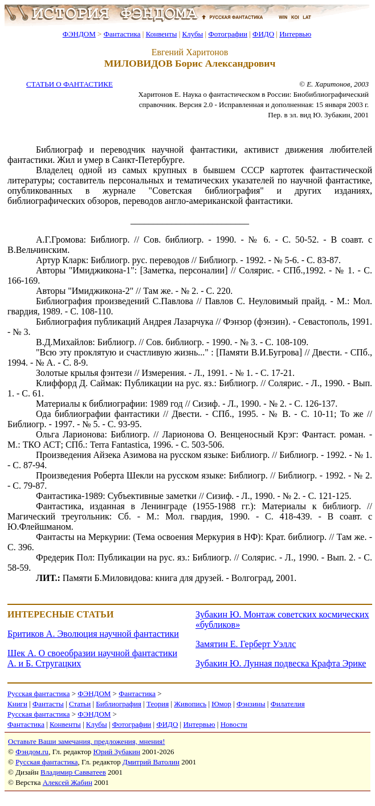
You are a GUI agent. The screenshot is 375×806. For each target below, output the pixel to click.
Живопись (190, 703)
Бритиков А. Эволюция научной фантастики (93, 634)
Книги (17, 703)
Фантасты (48, 703)
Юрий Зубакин (116, 751)
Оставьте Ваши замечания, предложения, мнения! (86, 741)
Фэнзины (251, 703)
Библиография (118, 703)
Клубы (192, 34)
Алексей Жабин (67, 782)
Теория (157, 703)
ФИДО (263, 34)
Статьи (80, 703)
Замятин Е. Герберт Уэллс (245, 644)
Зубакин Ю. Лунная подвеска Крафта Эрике (280, 663)
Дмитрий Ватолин (151, 762)
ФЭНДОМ (79, 34)
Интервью (295, 34)
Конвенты (161, 34)
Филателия (288, 703)
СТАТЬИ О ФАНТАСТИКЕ (69, 84)
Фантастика (122, 34)
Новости (234, 724)
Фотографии (227, 34)
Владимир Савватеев (73, 772)
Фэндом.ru (31, 751)
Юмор (221, 703)
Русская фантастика (38, 693)
